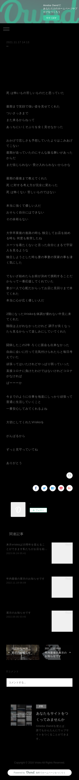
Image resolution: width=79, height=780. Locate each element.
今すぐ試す (51, 18)
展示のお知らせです (18, 612)
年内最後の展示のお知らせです (25, 578)
